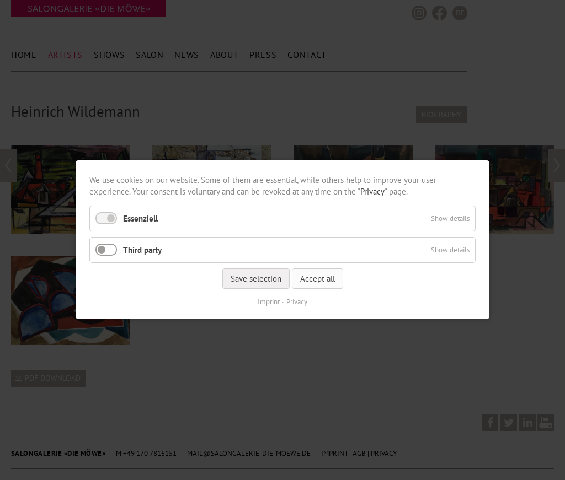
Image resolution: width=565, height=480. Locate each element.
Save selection (256, 279)
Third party (142, 250)
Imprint (269, 302)
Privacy (372, 191)
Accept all (317, 279)
